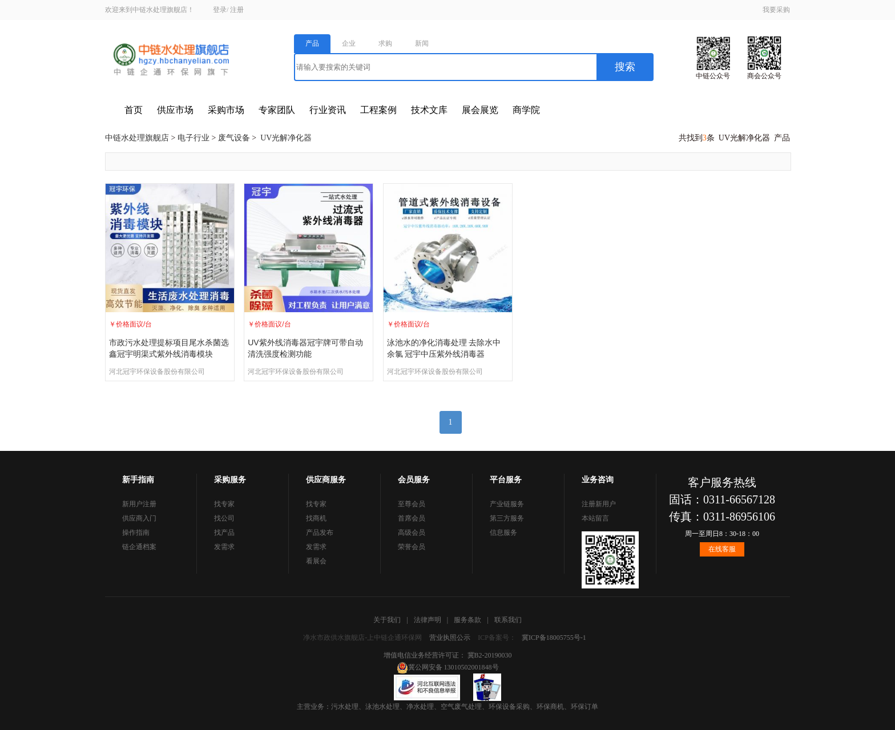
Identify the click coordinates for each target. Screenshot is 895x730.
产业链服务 (507, 504)
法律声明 (427, 620)
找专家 (224, 504)
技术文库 (429, 110)
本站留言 (595, 518)
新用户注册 (139, 504)
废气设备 (234, 138)
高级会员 (411, 533)
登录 (220, 10)
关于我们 (387, 620)
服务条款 (467, 620)
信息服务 (503, 533)
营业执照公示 (449, 638)
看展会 (316, 561)
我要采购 (776, 10)
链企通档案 (139, 547)
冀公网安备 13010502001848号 (448, 667)
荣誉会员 (411, 547)
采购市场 (226, 110)
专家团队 (277, 110)
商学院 (526, 110)
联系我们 (508, 620)
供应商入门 (139, 518)
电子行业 (193, 138)
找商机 (316, 518)
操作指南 (136, 533)
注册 (237, 10)
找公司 (224, 518)
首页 (133, 110)
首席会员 (411, 518)
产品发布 (319, 533)
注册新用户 (599, 504)
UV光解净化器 (286, 138)
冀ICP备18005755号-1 (554, 638)
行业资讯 (327, 110)
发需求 (224, 547)
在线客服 (722, 549)
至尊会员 (411, 504)
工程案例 (378, 110)
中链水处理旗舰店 (137, 138)
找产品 (224, 533)
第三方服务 (507, 518)
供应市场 (175, 110)
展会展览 (480, 110)
